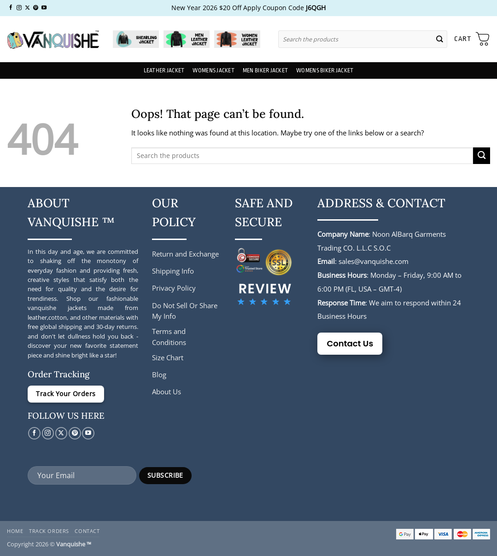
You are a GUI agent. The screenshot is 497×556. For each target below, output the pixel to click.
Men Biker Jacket (265, 70)
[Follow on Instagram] (19, 8)
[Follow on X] (27, 8)
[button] (472, 39)
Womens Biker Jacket (324, 70)
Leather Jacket (164, 70)
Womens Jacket (213, 70)
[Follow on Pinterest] (35, 8)
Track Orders (49, 530)
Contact (87, 530)
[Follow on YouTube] (44, 8)
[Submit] (439, 39)
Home (15, 530)
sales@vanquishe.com (374, 261)
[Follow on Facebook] (10, 8)
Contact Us (350, 343)
